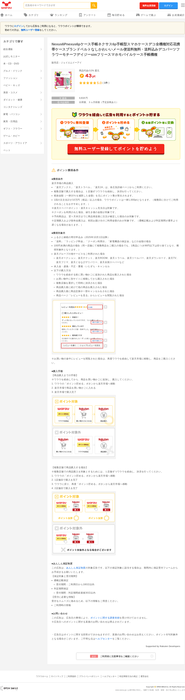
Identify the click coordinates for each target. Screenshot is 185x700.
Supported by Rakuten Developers (163, 646)
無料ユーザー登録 (30, 30)
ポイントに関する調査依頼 (105, 618)
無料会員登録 (149, 5)
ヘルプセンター (103, 638)
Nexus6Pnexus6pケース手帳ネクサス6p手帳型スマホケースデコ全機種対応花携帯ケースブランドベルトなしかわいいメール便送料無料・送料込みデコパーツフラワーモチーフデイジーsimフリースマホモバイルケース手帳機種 (116, 49)
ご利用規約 (71, 676)
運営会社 (144, 676)
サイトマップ (57, 676)
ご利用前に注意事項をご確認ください (121, 656)
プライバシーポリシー (89, 676)
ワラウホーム (42, 676)
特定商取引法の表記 (128, 676)
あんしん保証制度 (76, 568)
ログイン (168, 5)
